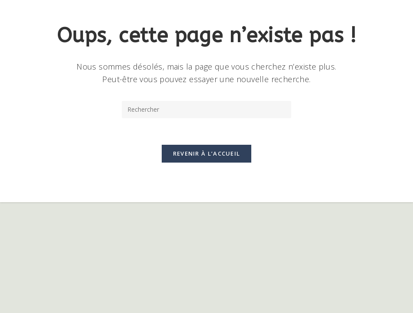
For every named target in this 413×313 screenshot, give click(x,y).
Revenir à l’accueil (206, 153)
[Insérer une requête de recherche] (206, 109)
